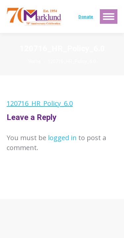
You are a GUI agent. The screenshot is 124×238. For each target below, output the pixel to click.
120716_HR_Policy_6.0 (40, 103)
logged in (62, 137)
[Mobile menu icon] (108, 16)
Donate (85, 16)
